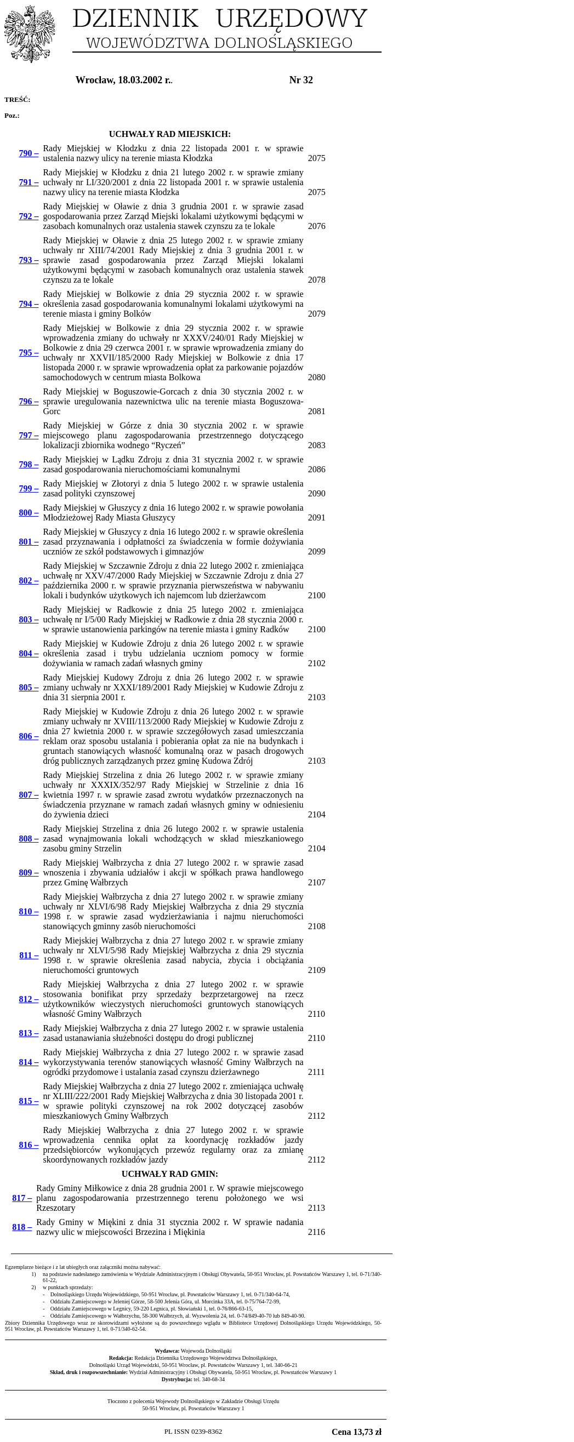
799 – (28, 488)
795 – (28, 352)
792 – (28, 216)
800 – (28, 512)
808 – (28, 838)
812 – (28, 999)
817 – (22, 1198)
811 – (28, 955)
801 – (28, 541)
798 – (28, 464)
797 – (28, 435)
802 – (28, 580)
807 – (28, 794)
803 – (28, 619)
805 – (28, 687)
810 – (28, 911)
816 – (28, 1144)
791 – (28, 182)
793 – (28, 260)
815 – (28, 1101)
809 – (28, 872)
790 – (28, 153)
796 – (28, 401)
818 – (22, 1227)
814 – (28, 1062)
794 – (28, 303)
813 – (28, 1033)
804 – (28, 653)
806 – (28, 736)
